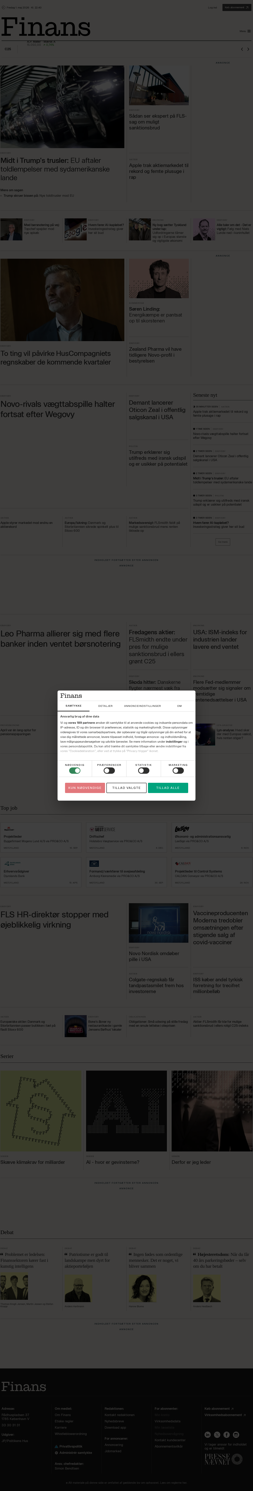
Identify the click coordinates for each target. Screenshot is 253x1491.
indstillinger (174, 741)
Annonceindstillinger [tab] (142, 705)
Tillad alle (168, 788)
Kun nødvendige (85, 788)
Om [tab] (179, 705)
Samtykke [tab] (74, 705)
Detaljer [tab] (105, 705)
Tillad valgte (126, 788)
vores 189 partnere (81, 723)
